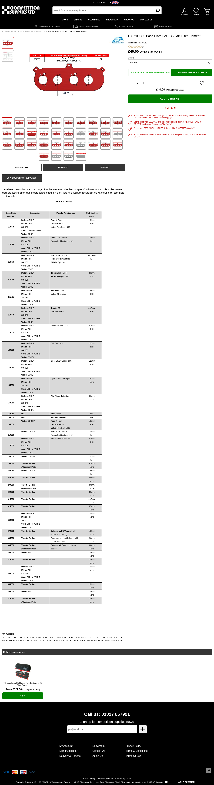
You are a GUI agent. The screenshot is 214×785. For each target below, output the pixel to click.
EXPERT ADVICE (126, 26)
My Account (66, 746)
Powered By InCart (123, 778)
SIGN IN (184, 15)
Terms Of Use (133, 756)
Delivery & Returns (69, 756)
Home (4, 31)
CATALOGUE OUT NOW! (50, 26)
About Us (97, 756)
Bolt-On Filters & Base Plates (30, 31)
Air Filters (12, 31)
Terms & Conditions (137, 750)
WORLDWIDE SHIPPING (89, 26)
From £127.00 (23, 689)
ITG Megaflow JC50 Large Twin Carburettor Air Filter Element (22, 684)
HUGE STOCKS (165, 26)
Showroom (98, 746)
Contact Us (98, 750)
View (22, 695)
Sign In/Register (68, 750)
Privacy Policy (133, 746)
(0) (136, 46)
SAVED (196, 15)
